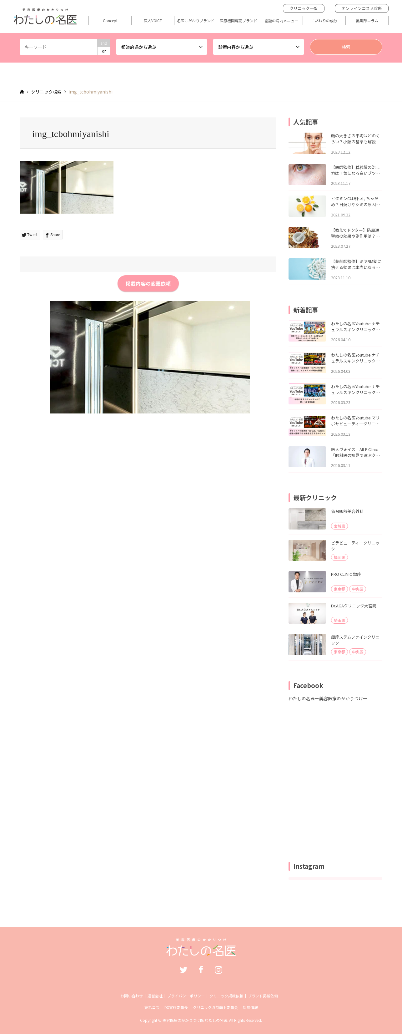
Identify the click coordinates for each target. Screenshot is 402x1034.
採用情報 (250, 1007)
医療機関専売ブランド (238, 21)
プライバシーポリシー (186, 995)
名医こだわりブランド (195, 21)
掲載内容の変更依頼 (148, 283)
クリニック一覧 (303, 8)
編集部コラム (367, 21)
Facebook (201, 969)
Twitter (183, 969)
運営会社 (155, 995)
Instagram (218, 969)
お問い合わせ (131, 995)
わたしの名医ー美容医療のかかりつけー (328, 698)
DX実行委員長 (176, 1007)
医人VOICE (153, 21)
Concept (110, 21)
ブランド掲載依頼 (263, 995)
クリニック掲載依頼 (226, 995)
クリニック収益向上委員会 (215, 1007)
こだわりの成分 (324, 21)
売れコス (151, 1007)
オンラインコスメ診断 (361, 8)
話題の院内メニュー (281, 21)
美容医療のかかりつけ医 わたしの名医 (195, 1020)
